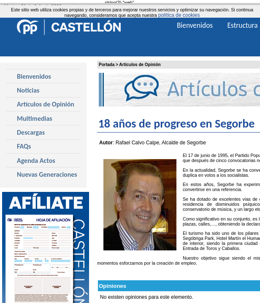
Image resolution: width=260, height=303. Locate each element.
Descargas (31, 132)
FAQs (24, 146)
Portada (106, 64)
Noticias (28, 90)
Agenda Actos (36, 161)
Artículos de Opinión (139, 64)
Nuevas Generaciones (47, 174)
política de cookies (179, 15)
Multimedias (34, 118)
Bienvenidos (34, 76)
